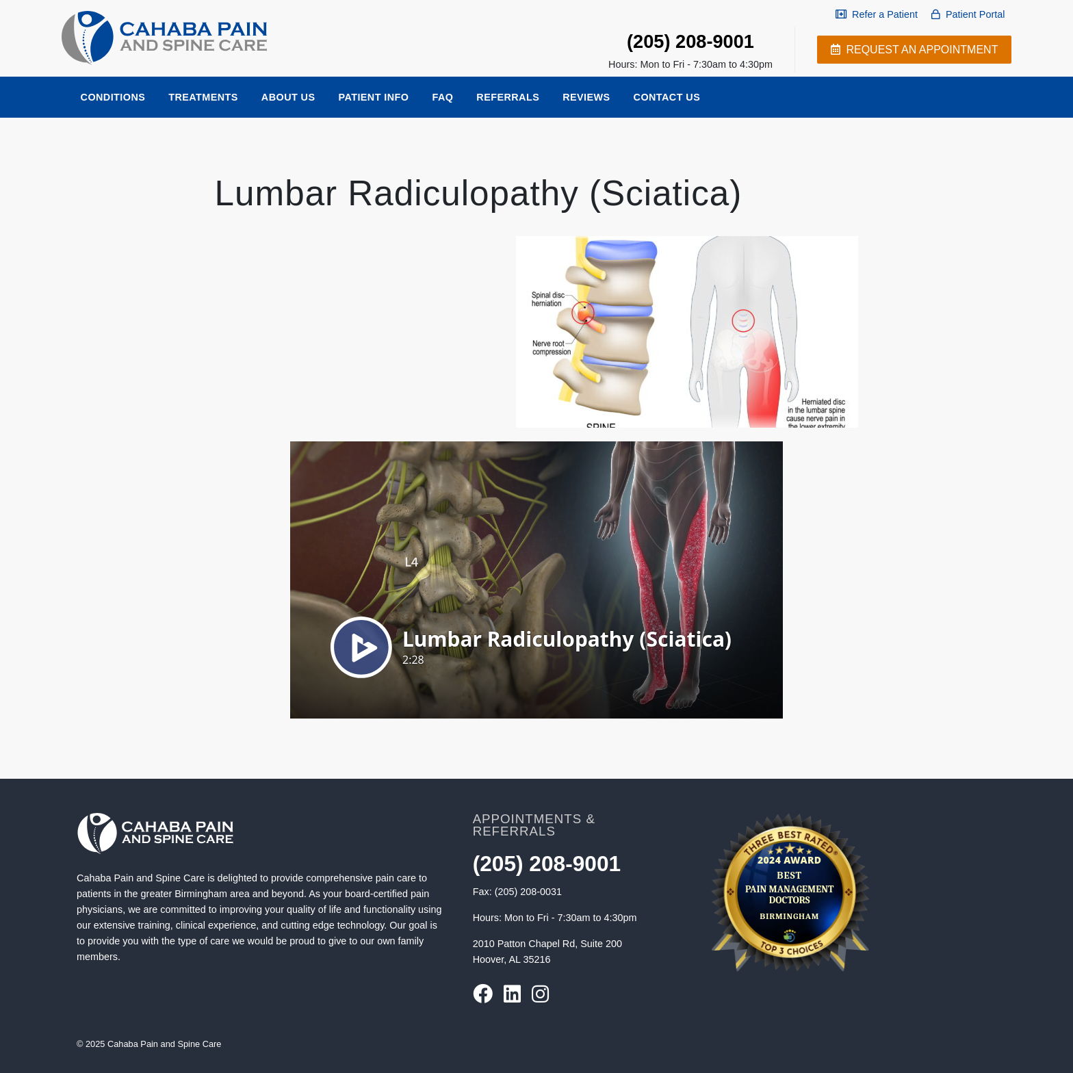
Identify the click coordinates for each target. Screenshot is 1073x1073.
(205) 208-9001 (690, 41)
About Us (288, 97)
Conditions (113, 97)
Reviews (586, 97)
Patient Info (373, 97)
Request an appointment (914, 49)
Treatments (203, 97)
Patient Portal (968, 14)
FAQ (442, 97)
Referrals (507, 97)
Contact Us (667, 97)
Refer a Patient (877, 14)
